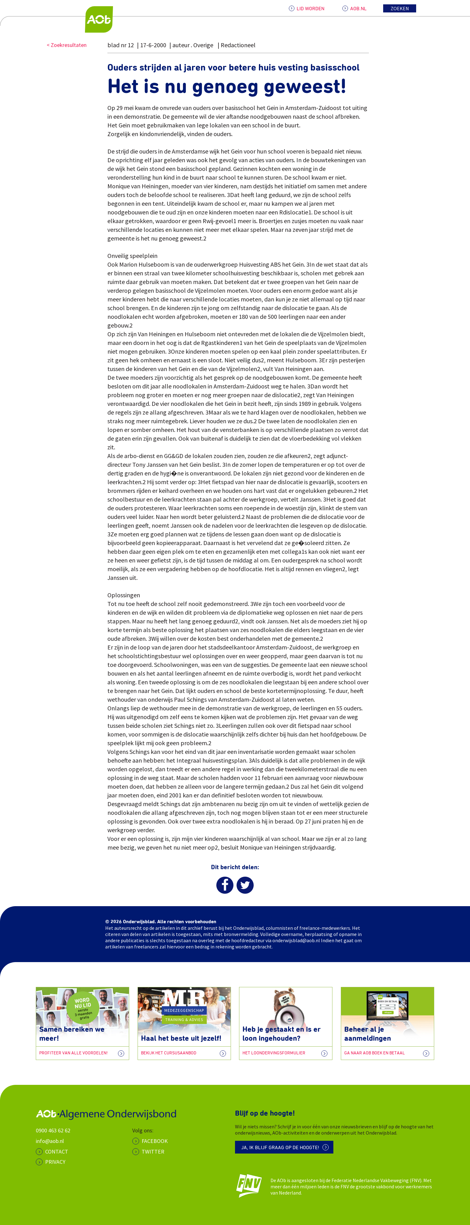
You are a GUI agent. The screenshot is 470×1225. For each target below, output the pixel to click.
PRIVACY (55, 1161)
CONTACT (56, 1151)
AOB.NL (358, 8)
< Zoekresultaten (67, 44)
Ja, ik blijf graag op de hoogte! (280, 1147)
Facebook (155, 1141)
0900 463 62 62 (53, 1130)
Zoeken (400, 8)
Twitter (153, 1151)
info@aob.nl (50, 1141)
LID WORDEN (310, 8)
